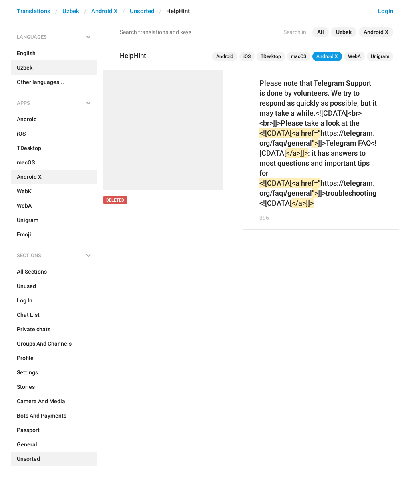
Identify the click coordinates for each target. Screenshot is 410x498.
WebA (354, 56)
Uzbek (70, 11)
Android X (104, 11)
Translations (33, 11)
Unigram (380, 56)
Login (385, 11)
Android (224, 56)
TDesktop (271, 56)
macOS (298, 56)
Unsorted (142, 11)
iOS (247, 56)
